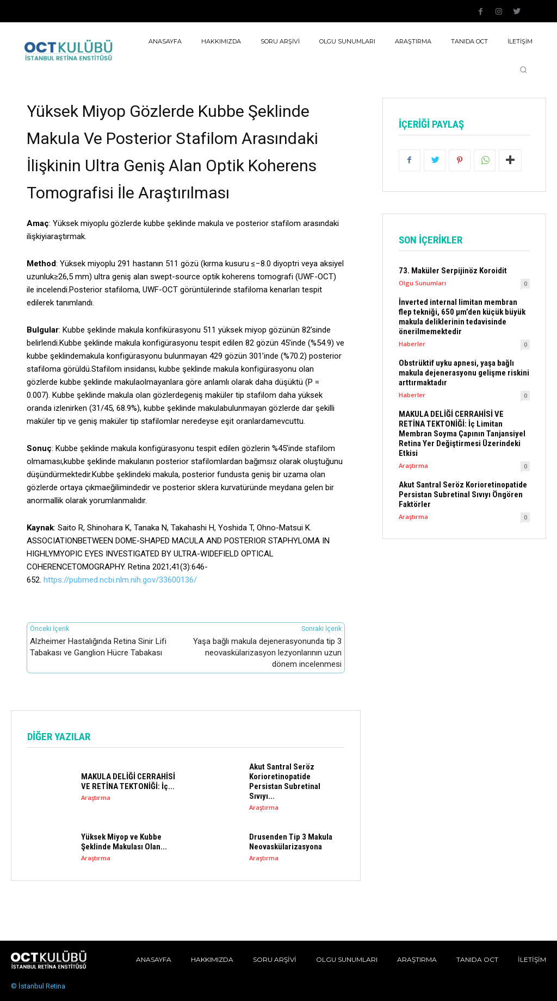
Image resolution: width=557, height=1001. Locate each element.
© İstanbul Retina (38, 986)
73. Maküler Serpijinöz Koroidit (453, 271)
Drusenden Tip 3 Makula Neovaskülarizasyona (290, 842)
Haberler (412, 344)
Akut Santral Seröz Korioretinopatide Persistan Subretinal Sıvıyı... (284, 781)
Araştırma (95, 797)
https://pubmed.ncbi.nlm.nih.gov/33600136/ (120, 580)
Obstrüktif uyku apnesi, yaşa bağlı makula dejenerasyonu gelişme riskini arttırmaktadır (464, 372)
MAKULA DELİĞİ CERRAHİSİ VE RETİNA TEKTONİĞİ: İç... (128, 781)
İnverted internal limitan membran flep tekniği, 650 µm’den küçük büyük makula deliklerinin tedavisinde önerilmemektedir (462, 316)
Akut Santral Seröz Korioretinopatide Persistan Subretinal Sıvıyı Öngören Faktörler (463, 494)
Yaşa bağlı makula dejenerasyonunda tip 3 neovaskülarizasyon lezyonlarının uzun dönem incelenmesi (267, 652)
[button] (523, 69)
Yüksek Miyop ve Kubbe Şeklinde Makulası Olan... (124, 842)
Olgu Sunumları (422, 283)
